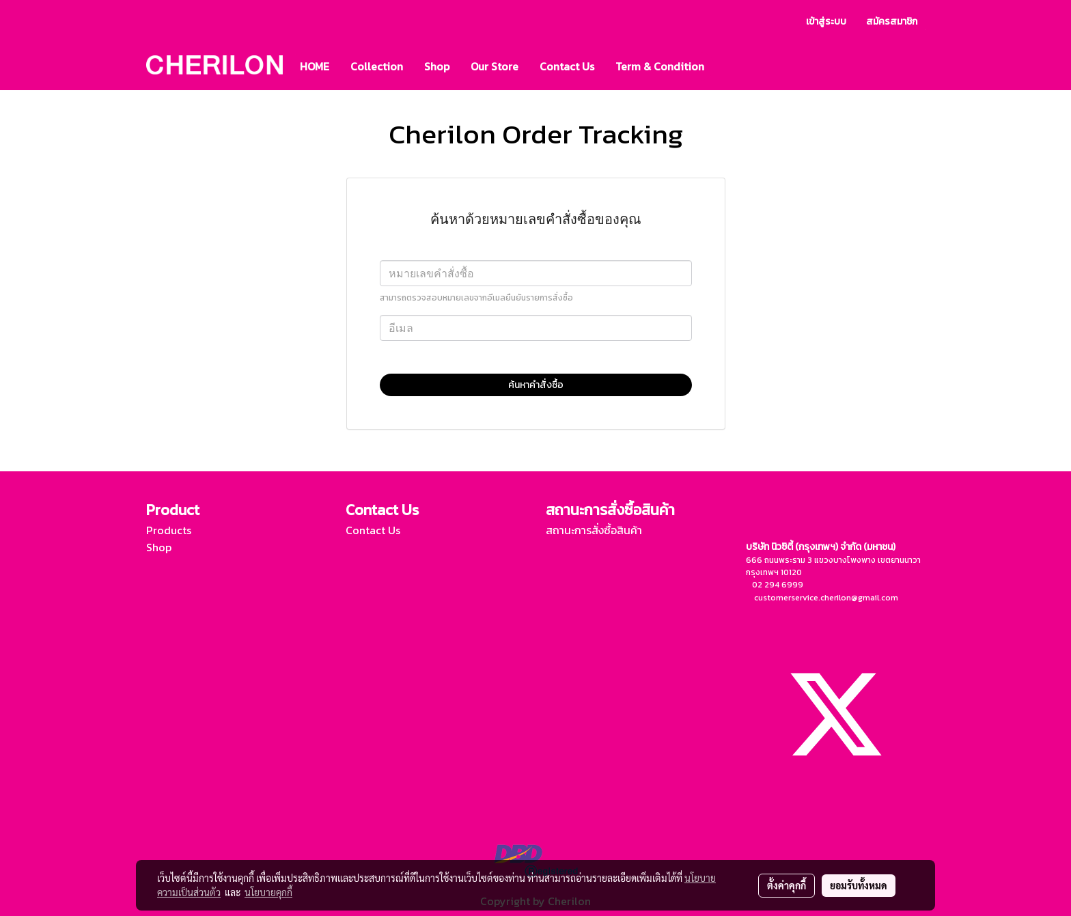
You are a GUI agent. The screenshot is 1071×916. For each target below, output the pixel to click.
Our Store (494, 66)
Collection (376, 66)
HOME (314, 66)
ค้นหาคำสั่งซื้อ (536, 385)
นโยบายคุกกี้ (268, 892)
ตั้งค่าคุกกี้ (786, 885)
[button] (726, 66)
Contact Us (567, 66)
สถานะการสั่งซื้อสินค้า (594, 530)
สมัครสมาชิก (891, 21)
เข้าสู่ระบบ (826, 21)
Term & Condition (659, 66)
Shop (436, 66)
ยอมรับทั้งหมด (858, 885)
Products (168, 530)
